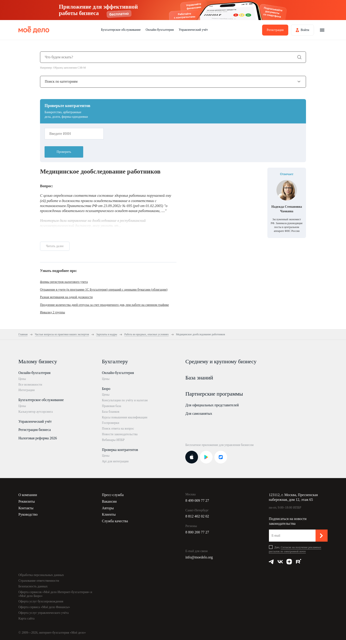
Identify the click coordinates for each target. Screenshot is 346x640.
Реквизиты (26, 501)
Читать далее (55, 246)
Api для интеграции (115, 461)
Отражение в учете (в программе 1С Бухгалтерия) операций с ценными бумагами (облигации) (104, 289)
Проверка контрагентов (120, 450)
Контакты (25, 508)
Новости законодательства (120, 434)
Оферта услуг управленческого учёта (43, 612)
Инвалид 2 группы (52, 312)
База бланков (110, 411)
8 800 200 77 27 (197, 532)
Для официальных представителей (212, 405)
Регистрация (275, 30)
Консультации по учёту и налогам (125, 400)
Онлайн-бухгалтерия (160, 29)
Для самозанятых (198, 413)
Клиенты (109, 514)
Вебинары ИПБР (113, 440)
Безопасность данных (33, 586)
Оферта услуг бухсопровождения (40, 601)
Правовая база (111, 406)
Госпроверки (110, 423)
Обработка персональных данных (41, 575)
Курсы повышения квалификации (124, 417)
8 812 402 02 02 (197, 516)
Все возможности (30, 384)
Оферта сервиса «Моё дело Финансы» (44, 607)
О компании (27, 495)
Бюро (106, 389)
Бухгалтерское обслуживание (120, 29)
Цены (22, 379)
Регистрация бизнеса (34, 430)
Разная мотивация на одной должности (66, 297)
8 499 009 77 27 (197, 500)
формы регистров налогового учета (64, 282)
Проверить (64, 152)
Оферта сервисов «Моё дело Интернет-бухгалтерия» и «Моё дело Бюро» (55, 594)
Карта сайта (26, 618)
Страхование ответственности (38, 580)
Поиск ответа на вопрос (118, 428)
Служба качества (115, 521)
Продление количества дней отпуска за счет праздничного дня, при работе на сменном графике (104, 305)
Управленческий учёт (193, 29)
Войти (305, 30)
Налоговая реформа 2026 (37, 438)
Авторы (108, 508)
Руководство (28, 514)
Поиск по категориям (61, 81)
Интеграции (26, 390)
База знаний (199, 378)
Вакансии (109, 501)
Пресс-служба (113, 495)
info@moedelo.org (199, 557)
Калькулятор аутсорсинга (35, 411)
